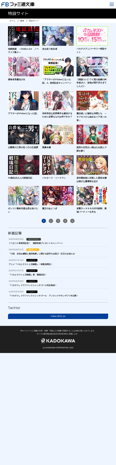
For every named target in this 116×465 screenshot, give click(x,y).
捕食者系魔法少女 (16, 79)
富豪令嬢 (46, 147)
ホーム (12, 21)
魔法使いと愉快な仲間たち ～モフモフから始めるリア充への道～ (92, 116)
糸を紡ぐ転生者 (49, 49)
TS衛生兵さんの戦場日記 (20, 178)
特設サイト (34, 21)
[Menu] (112, 4)
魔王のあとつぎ (49, 208)
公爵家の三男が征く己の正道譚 (23, 147)
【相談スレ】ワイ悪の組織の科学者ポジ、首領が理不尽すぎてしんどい (92, 82)
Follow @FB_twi (58, 316)
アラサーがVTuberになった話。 (23, 113)
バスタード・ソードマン (54, 178)
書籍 (22, 21)
